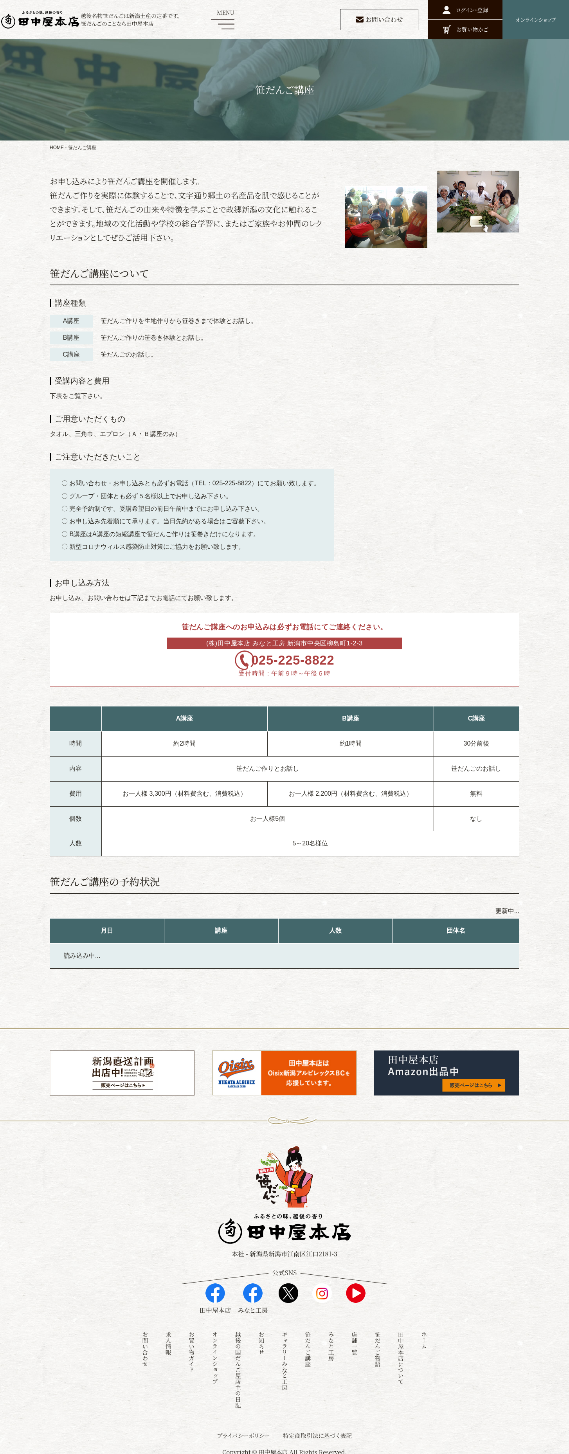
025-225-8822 (296, 665)
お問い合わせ (145, 1345)
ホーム (424, 1336)
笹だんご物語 (377, 1345)
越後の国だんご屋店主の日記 (238, 1366)
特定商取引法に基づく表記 (317, 1431)
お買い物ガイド (191, 1348)
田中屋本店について (401, 1354)
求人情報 (168, 1339)
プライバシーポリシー (243, 1431)
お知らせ (261, 1339)
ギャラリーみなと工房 (285, 1357)
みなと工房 (331, 1342)
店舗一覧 (354, 1339)
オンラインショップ (215, 1354)
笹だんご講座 (308, 1345)
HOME (57, 147)
